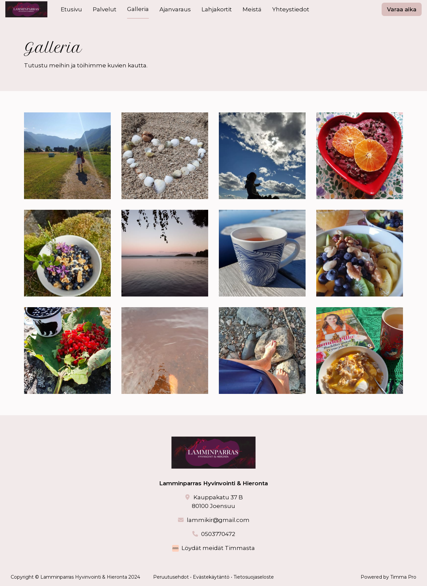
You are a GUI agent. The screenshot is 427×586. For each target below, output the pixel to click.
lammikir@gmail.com (218, 520)
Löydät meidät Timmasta (218, 548)
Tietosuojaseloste (254, 577)
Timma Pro (403, 577)
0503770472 (218, 534)
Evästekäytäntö (211, 577)
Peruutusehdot (171, 577)
